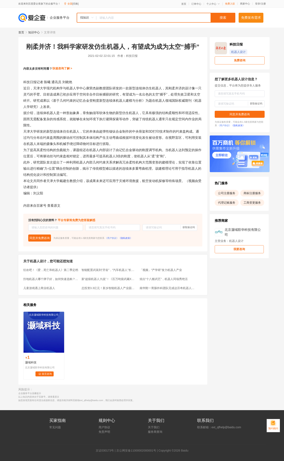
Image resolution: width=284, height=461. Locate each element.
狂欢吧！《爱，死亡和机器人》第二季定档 (50, 270)
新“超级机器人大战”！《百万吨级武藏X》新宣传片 (109, 279)
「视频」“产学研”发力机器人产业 (161, 270)
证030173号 (106, 450)
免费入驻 (230, 3)
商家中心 (245, 3)
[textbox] (165, 18)
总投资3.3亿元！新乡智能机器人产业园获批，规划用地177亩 (109, 288)
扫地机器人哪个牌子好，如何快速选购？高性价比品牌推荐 (51, 279)
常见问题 (55, 427)
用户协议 (104, 427)
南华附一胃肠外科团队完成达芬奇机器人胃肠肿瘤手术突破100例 (167, 288)
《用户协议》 (112, 238)
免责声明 (104, 431)
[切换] (75, 3)
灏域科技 (31, 362)
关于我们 (153, 427)
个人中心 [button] (213, 3)
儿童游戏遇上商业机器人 (39, 288)
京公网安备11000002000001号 (136, 450)
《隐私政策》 (125, 238)
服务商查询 (155, 431)
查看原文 (53, 205)
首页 (183, 4)
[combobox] (156, 18)
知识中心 (34, 32)
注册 (263, 3)
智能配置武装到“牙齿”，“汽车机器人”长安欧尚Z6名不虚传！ (109, 270)
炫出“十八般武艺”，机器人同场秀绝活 (164, 279)
